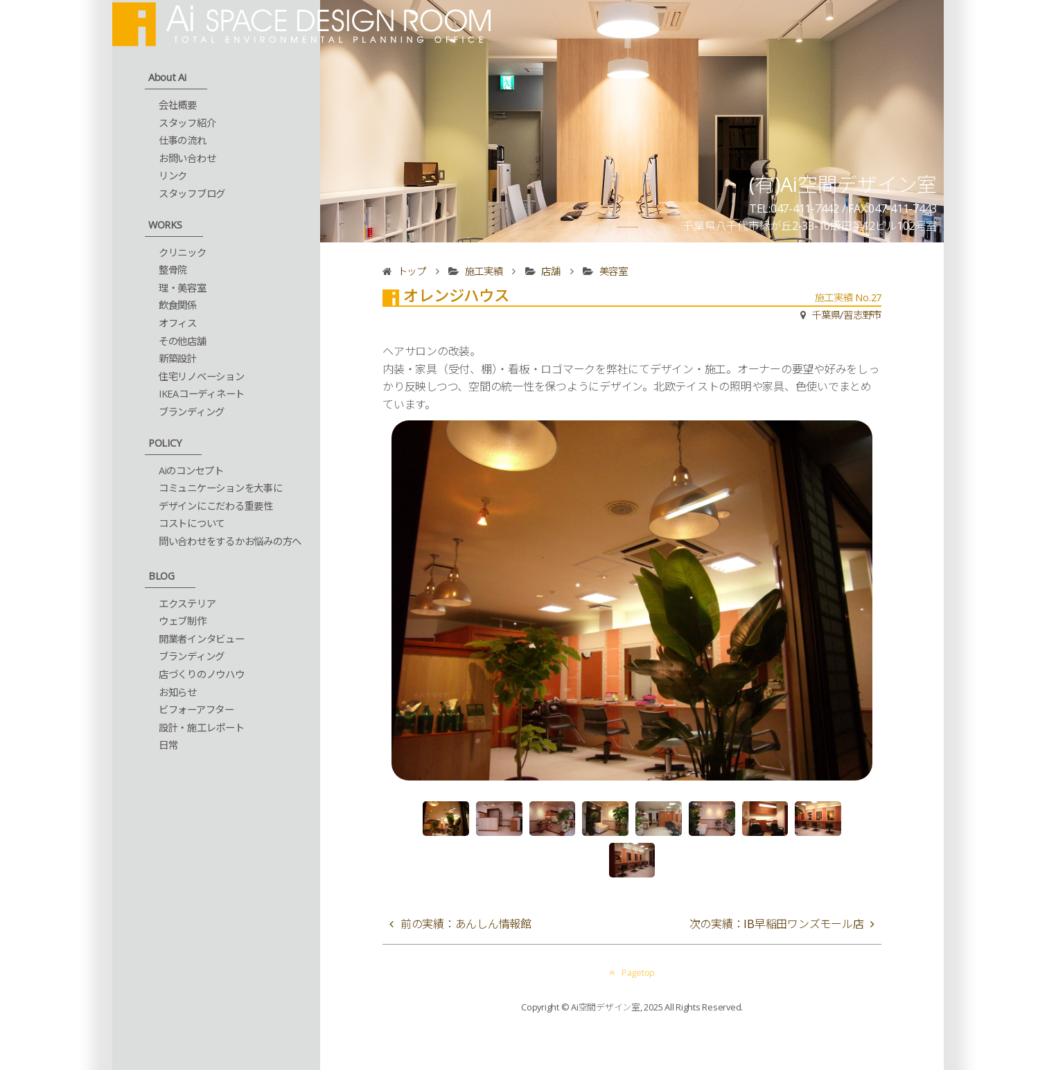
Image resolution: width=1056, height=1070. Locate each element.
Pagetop (632, 972)
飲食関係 (178, 305)
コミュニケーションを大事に (221, 487)
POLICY (165, 442)
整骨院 (173, 269)
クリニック (182, 252)
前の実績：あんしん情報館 (466, 923)
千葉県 (825, 314)
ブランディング (192, 411)
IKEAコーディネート (202, 393)
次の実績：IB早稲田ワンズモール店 (776, 923)
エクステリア (187, 603)
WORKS (165, 224)
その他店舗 (182, 341)
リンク (173, 175)
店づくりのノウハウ (202, 674)
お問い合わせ (187, 158)
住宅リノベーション (202, 376)
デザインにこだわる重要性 (216, 505)
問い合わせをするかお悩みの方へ (230, 541)
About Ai (167, 77)
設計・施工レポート (202, 727)
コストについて (192, 523)
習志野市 (862, 314)
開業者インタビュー (202, 638)
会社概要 (178, 105)
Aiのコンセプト (191, 470)
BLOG (161, 575)
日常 (168, 744)
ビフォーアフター (196, 709)
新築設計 (178, 358)
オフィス (178, 323)
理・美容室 (182, 287)
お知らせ (178, 692)
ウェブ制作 (182, 620)
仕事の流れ (182, 140)
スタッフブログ (192, 193)
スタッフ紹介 (187, 123)
